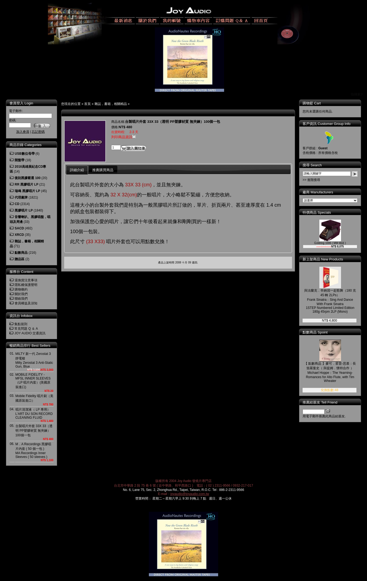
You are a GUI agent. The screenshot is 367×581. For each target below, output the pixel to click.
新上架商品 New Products (323, 259)
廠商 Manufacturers (318, 192)
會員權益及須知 (26, 303)
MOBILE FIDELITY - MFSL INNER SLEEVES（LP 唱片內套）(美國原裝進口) (33, 381)
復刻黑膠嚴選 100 (27, 178)
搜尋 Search (312, 165)
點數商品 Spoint (315, 332)
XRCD (19, 235)
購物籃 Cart (312, 103)
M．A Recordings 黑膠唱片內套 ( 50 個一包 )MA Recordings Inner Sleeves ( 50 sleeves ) (33, 450)
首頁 (87, 104)
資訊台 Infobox (20, 316)
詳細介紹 (77, 170)
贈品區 (19, 259)
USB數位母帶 (24, 154)
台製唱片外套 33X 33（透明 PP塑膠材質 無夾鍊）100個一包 (34, 430)
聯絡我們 (21, 299)
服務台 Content (21, 272)
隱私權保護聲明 (26, 285)
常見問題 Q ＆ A (26, 329)
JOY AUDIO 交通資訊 (29, 333)
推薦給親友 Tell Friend (320, 402)
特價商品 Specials (317, 212)
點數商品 (21, 253)
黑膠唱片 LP (24, 210)
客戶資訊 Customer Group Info (326, 124)
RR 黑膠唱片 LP (26, 184)
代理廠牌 (21, 197)
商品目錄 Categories (25, 145)
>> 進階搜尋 (311, 180)
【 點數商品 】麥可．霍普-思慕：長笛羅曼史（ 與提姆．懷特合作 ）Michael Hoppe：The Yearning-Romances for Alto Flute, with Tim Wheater (330, 372)
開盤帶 (19, 160)
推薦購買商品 (102, 170)
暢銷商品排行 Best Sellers (29, 346)
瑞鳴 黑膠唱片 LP (27, 191)
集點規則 (20, 324)
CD (17, 204)
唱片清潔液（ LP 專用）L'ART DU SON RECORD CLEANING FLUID (34, 414)
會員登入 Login (21, 103)
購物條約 (21, 289)
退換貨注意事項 (26, 280)
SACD (19, 228)
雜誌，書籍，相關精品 (110, 104)
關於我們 (21, 294)
